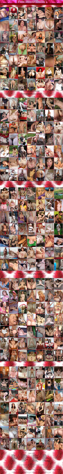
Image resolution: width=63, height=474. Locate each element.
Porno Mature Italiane (35, 457)
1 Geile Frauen (13, 457)
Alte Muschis (24, 454)
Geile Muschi (45, 456)
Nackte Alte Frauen (35, 455)
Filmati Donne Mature (25, 459)
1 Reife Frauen (13, 455)
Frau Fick (13, 454)
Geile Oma (44, 454)
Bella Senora (34, 456)
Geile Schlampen (35, 459)
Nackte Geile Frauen (25, 456)
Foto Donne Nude (24, 455)
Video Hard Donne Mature (46, 461)
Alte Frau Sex (24, 460)
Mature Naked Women (46, 458)
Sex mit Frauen (14, 461)
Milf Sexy (44, 459)
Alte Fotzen (23, 461)
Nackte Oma (13, 459)
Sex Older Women (45, 457)
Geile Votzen (44, 455)
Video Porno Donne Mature (25, 457)
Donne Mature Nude (14, 458)
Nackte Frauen (24, 458)
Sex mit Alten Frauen (35, 461)
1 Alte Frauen (13, 460)
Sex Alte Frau (13, 456)
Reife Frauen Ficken (35, 458)
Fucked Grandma (35, 460)
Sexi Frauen (34, 454)
